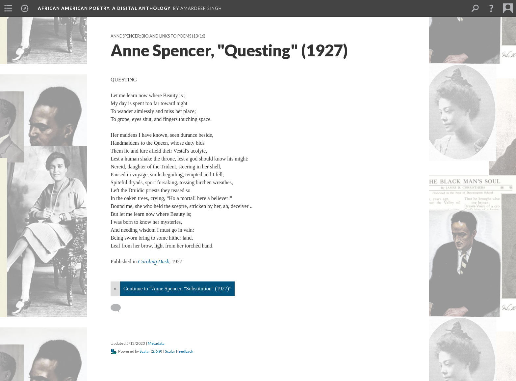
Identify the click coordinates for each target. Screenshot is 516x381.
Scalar (145, 351)
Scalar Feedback (179, 351)
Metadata (156, 343)
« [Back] (115, 288)
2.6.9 (156, 351)
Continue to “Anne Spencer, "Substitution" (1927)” (177, 288)
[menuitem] (8, 8)
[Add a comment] (119, 308)
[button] (491, 8)
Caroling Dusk (153, 261)
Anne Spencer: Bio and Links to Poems (151, 36)
